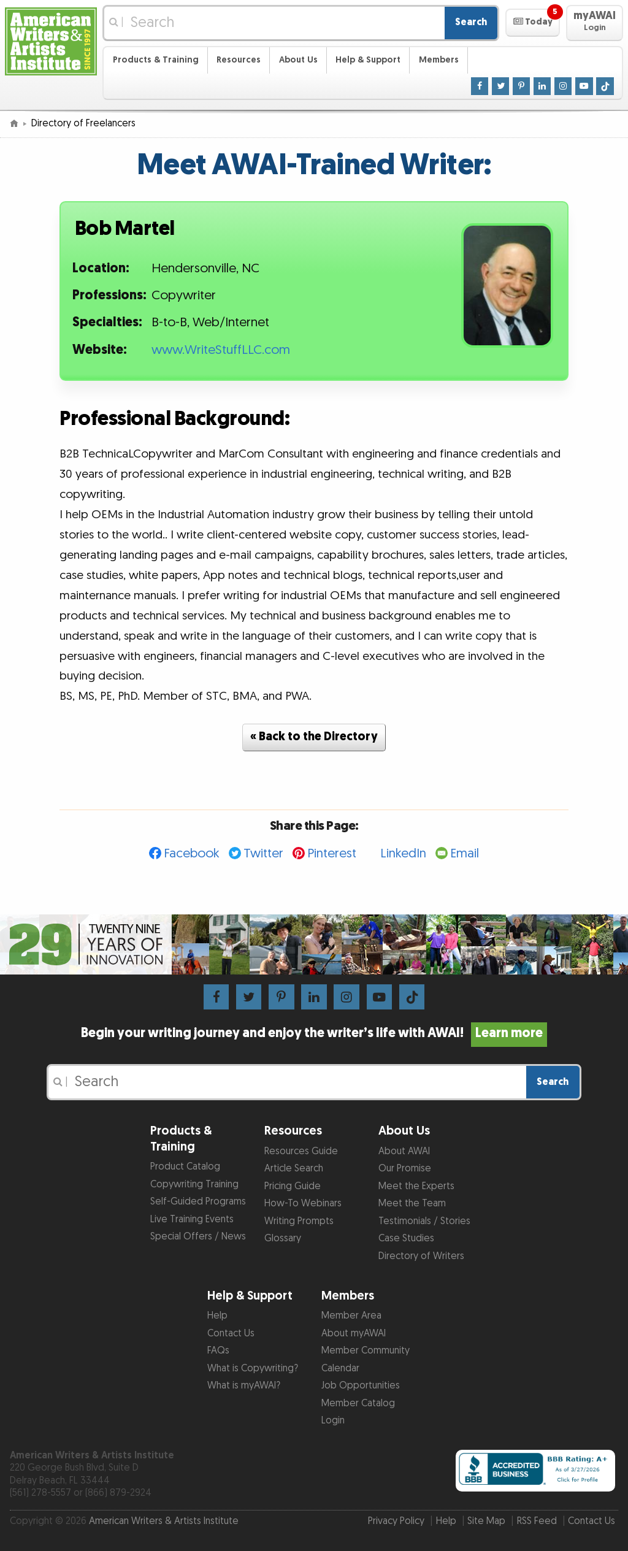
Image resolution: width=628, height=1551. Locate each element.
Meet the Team (412, 1203)
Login (333, 1420)
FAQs (218, 1350)
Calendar (340, 1368)
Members (439, 60)
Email (464, 853)
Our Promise (404, 1168)
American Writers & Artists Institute (164, 1521)
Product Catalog (185, 1166)
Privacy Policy (396, 1521)
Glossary (282, 1238)
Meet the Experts (416, 1186)
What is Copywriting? (252, 1368)
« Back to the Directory (314, 737)
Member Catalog (358, 1403)
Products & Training (156, 60)
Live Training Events (192, 1219)
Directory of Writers (421, 1256)
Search (471, 22)
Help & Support (367, 60)
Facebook (192, 853)
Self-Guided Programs (198, 1201)
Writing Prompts (299, 1221)
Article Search (293, 1168)
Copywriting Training (194, 1184)
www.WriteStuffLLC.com (220, 350)
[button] (532, 23)
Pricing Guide (292, 1186)
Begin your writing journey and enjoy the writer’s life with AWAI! (314, 1033)
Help (217, 1315)
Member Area (351, 1315)
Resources (238, 60)
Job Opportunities (360, 1385)
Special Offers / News (198, 1236)
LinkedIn (403, 853)
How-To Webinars (303, 1203)
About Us (298, 60)
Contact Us (231, 1333)
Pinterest (331, 853)
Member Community (365, 1350)
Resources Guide (301, 1151)
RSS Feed (537, 1521)
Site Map (486, 1521)
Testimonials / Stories (424, 1221)
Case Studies (406, 1238)
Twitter (263, 853)
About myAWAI (353, 1333)
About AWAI (404, 1151)
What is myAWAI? (243, 1385)
